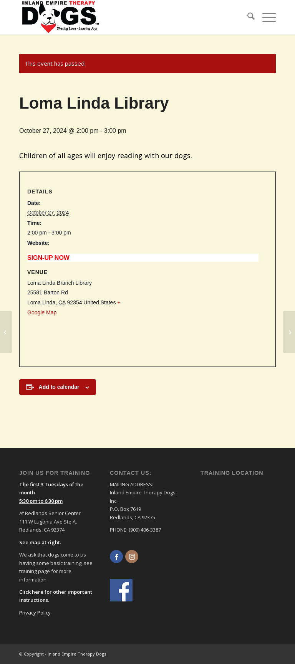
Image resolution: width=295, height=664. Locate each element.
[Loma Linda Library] (6, 332)
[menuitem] (247, 17)
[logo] (60, 17)
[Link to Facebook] (116, 556)
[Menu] (265, 17)
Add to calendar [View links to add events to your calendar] (59, 387)
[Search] (247, 17)
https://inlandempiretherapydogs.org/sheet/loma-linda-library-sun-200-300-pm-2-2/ (125, 257)
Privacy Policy (35, 612)
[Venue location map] (203, 309)
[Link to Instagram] (131, 556)
